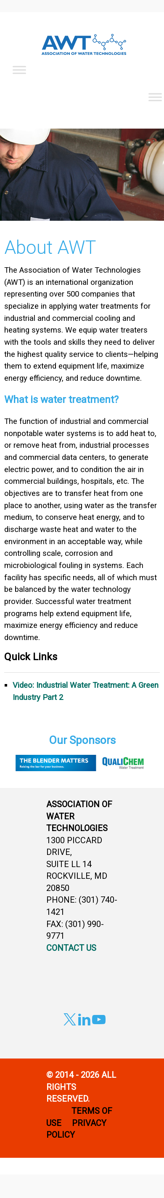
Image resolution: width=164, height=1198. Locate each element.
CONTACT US (71, 948)
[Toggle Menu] (19, 70)
